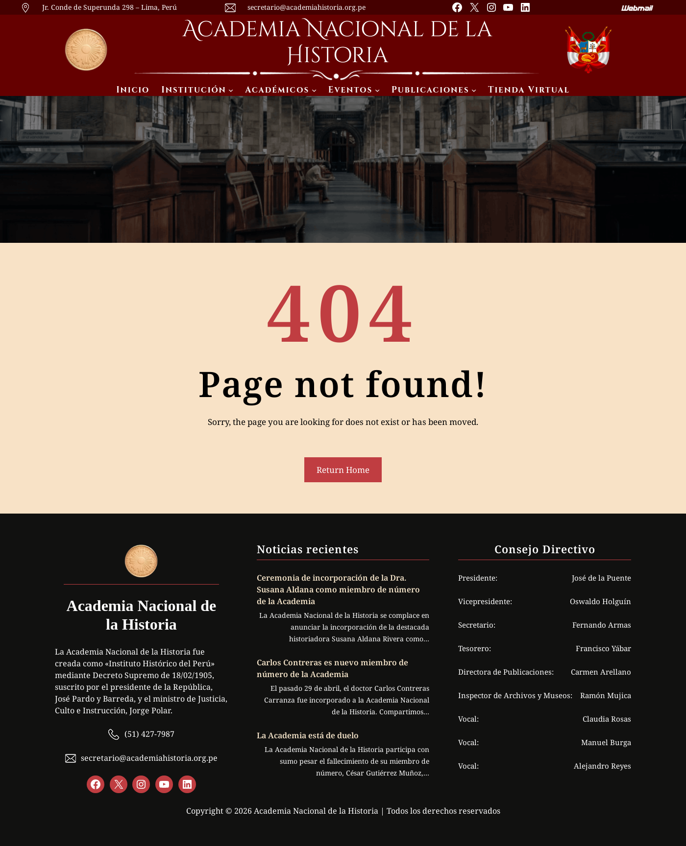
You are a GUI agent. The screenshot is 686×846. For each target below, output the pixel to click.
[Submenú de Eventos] (377, 90)
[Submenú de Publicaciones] (473, 90)
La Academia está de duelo (308, 735)
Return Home (343, 469)
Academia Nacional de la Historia (337, 42)
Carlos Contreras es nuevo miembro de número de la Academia (332, 668)
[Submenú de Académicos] (314, 90)
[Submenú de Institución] (230, 90)
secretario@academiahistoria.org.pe (306, 7)
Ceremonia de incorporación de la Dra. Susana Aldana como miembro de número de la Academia (338, 589)
